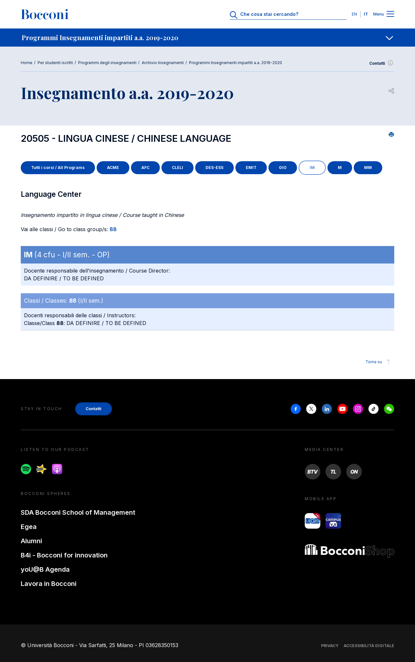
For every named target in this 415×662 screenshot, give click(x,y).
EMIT (251, 167)
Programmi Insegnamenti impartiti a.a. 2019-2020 (235, 62)
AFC (145, 167)
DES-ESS (214, 167)
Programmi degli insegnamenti (107, 62)
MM (368, 167)
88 (113, 229)
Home (26, 62)
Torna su (378, 362)
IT (366, 14)
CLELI (177, 167)
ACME (113, 167)
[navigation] (207, 37)
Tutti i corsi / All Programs (58, 167)
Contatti (381, 63)
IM (312, 167)
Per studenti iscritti (55, 62)
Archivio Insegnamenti (163, 62)
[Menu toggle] (390, 14)
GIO (283, 167)
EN (354, 14)
